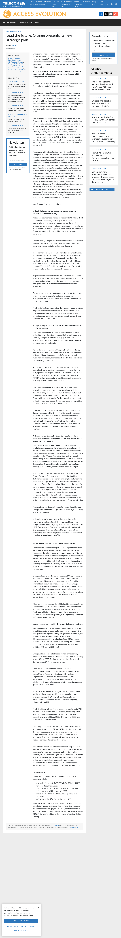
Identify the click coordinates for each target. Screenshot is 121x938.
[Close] (38, 907)
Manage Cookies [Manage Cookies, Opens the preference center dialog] (21, 930)
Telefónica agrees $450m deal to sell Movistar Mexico (17, 130)
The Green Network (79, 6)
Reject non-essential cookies (21, 926)
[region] (21, 920)
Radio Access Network (15, 68)
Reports (77, 2)
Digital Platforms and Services (37, 6)
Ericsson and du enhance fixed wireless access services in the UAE (103, 103)
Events (56, 2)
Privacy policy (16, 169)
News (32, 2)
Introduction (12, 22)
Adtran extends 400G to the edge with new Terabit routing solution (103, 120)
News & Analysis (26, 22)
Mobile (15, 66)
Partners (86, 2)
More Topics (104, 6)
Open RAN (54, 6)
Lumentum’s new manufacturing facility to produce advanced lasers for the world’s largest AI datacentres (103, 177)
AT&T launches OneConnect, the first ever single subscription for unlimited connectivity (103, 137)
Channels (47, 2)
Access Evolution (13, 31)
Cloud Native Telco (65, 6)
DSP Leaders (66, 2)
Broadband (12, 60)
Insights (95, 2)
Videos (39, 2)
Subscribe (17, 164)
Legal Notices (73, 827)
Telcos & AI (93, 6)
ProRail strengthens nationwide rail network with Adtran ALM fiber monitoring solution (16, 98)
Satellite (11, 70)
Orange (13, 45)
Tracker (22, 72)
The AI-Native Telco (16, 81)
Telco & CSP (19, 70)
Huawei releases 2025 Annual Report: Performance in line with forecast (103, 157)
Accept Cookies (21, 921)
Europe (10, 64)
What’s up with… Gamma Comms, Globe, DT (16, 120)
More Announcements (102, 189)
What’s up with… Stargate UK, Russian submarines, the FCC (17, 86)
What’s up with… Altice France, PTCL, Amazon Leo (17, 109)
